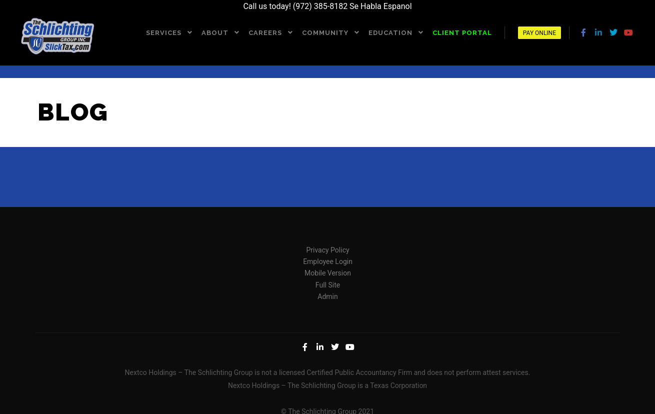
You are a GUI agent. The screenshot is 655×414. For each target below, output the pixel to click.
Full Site (328, 284)
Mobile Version (327, 273)
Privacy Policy (327, 250)
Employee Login (327, 262)
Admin (328, 296)
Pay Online (539, 33)
